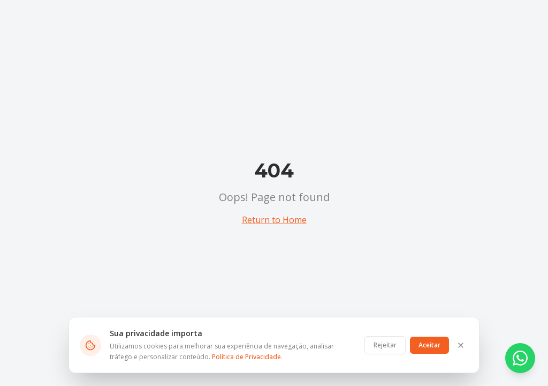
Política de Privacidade (246, 356)
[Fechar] (460, 345)
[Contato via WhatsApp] (520, 358)
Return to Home (274, 220)
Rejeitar (385, 345)
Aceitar (429, 345)
